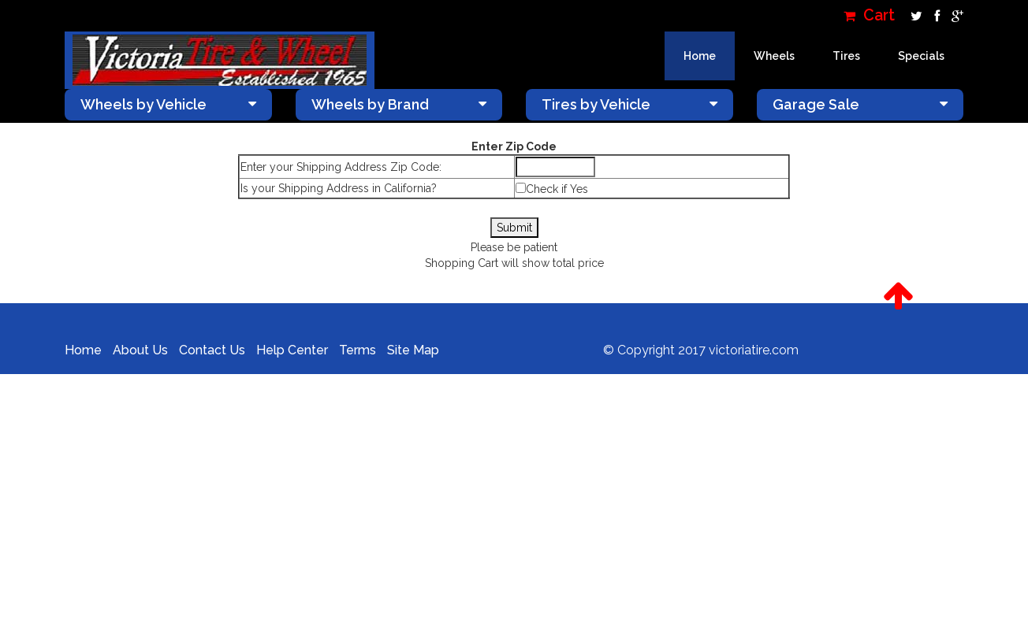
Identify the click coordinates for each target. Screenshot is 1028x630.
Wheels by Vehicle (168, 104)
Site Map (413, 350)
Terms (357, 350)
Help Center (292, 350)
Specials (921, 56)
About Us (140, 350)
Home (699, 56)
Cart (869, 15)
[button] (898, 296)
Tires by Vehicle (629, 104)
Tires (846, 56)
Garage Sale (860, 104)
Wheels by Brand (399, 104)
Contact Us (212, 350)
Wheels (774, 56)
